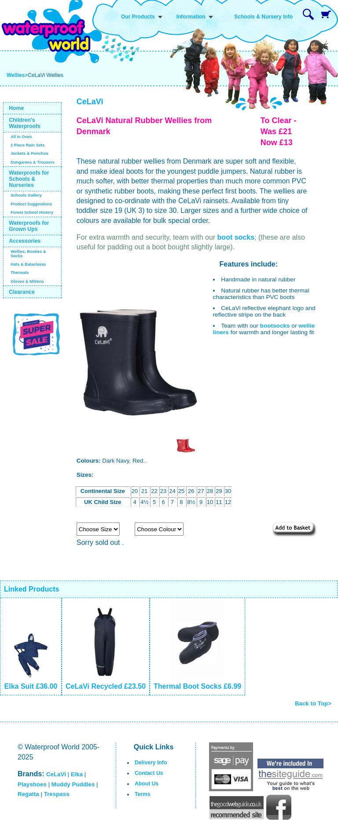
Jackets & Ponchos (29, 153)
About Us (146, 784)
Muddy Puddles (73, 784)
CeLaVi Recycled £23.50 (106, 686)
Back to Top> (313, 703)
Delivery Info (151, 763)
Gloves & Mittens (27, 281)
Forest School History (32, 212)
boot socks (235, 237)
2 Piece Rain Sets (28, 145)
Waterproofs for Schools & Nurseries (29, 179)
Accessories (24, 241)
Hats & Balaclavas (28, 264)
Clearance (22, 292)
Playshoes (32, 784)
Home (16, 108)
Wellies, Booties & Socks (28, 253)
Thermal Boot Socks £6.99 (197, 686)
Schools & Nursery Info (263, 17)
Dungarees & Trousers (33, 162)
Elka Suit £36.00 (31, 686)
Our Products (138, 17)
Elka (77, 774)
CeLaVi (56, 774)
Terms (143, 794)
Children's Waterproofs (24, 123)
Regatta (28, 794)
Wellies (16, 75)
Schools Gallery (26, 195)
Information (191, 17)
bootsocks (275, 325)
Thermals (20, 272)
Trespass (57, 794)
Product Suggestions (31, 204)
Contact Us (149, 773)
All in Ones (21, 137)
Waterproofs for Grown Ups (29, 226)
